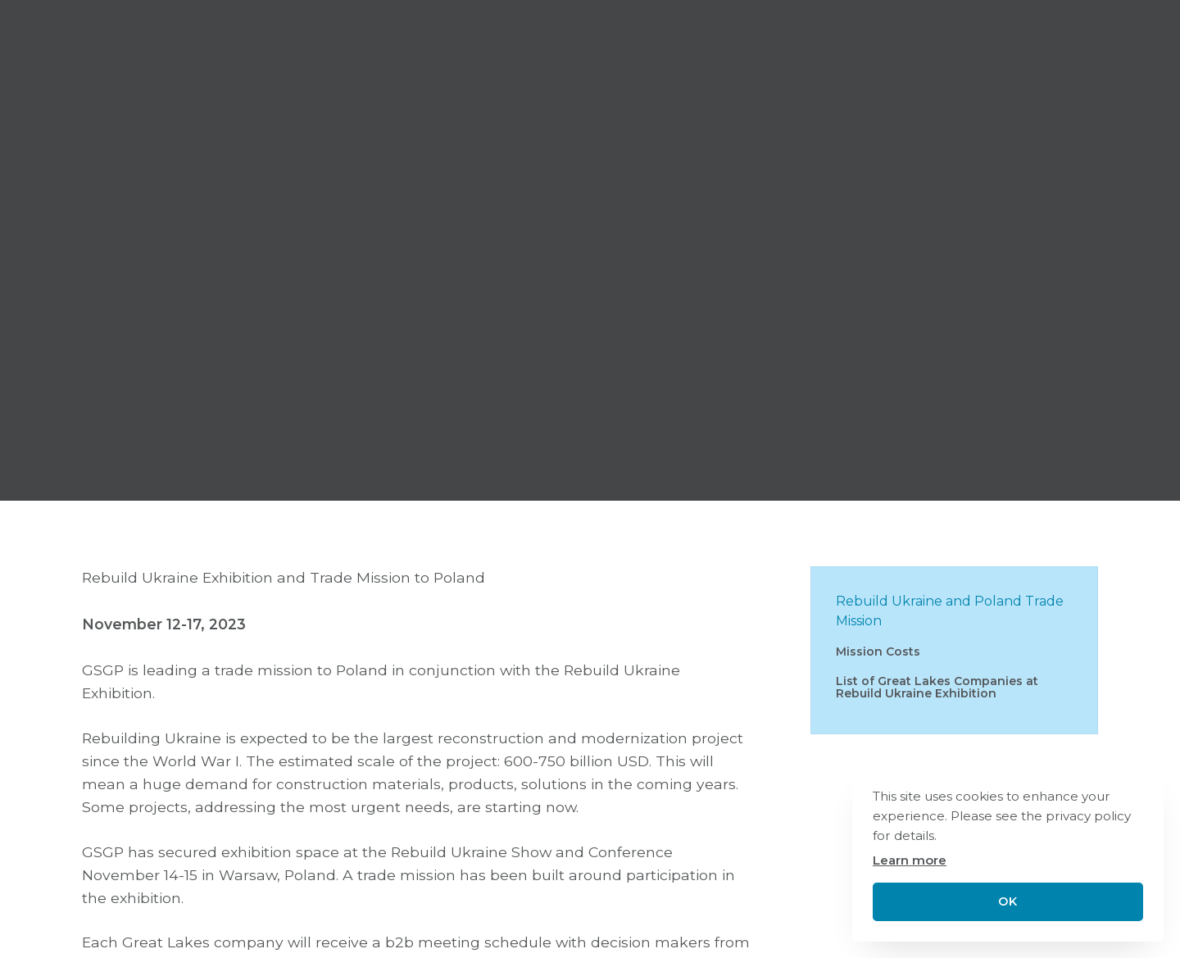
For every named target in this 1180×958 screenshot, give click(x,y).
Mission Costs (878, 651)
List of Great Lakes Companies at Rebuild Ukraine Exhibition (937, 687)
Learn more (909, 860)
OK (1007, 901)
